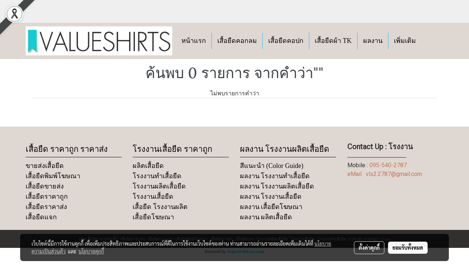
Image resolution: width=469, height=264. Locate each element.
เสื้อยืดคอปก (285, 40)
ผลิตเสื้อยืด (148, 165)
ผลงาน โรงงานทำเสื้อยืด (275, 176)
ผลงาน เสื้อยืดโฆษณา (271, 206)
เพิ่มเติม (405, 40)
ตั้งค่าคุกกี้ (369, 247)
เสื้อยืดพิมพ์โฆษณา (53, 176)
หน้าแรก (193, 40)
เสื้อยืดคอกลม (237, 40)
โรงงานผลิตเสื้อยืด (159, 186)
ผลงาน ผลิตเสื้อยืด (266, 217)
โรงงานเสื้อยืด (153, 196)
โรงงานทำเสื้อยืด (157, 176)
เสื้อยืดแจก (41, 217)
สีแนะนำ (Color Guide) (271, 165)
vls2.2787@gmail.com (394, 173)
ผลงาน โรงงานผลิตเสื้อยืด (277, 186)
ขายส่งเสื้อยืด (45, 165)
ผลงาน (373, 40)
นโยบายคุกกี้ (91, 251)
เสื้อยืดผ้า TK (333, 40)
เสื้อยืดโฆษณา (153, 217)
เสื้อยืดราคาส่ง (46, 206)
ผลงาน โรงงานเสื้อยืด (271, 196)
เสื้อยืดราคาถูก (47, 196)
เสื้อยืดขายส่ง (45, 186)
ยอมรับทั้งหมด (407, 247)
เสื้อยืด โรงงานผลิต (160, 206)
